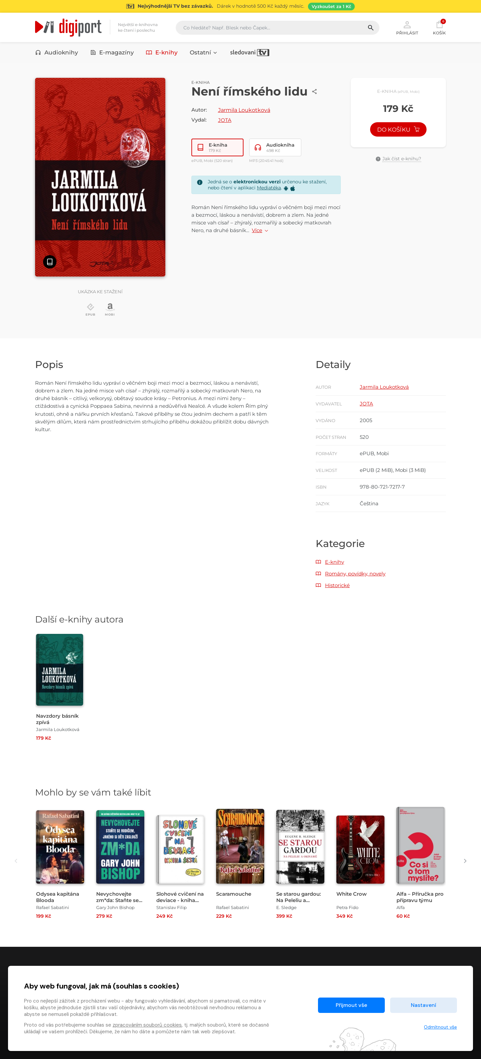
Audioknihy (56, 52)
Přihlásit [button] (407, 27)
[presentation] (15, 860)
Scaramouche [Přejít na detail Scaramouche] (233, 894)
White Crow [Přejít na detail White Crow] (351, 894)
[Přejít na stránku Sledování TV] (240, 6)
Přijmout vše (351, 1005)
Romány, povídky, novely (355, 573)
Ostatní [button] (204, 52)
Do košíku (398, 129)
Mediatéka (269, 188)
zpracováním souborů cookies (147, 1025)
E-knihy (162, 52)
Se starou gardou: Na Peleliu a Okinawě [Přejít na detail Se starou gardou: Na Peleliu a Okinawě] (298, 900)
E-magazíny (112, 52)
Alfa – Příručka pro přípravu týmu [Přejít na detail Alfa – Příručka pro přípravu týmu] (420, 897)
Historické (337, 585)
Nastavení (423, 1005)
